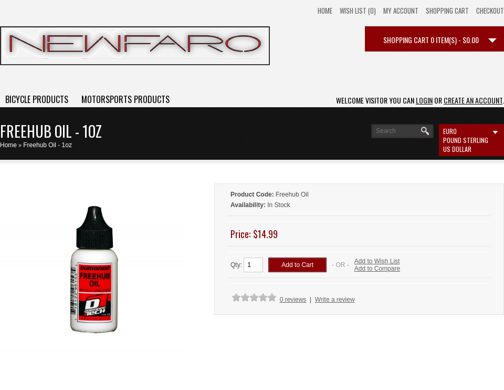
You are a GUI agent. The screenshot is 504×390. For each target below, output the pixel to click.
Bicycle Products (36, 99)
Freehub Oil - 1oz (47, 145)
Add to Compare (377, 268)
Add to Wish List (377, 261)
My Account (400, 10)
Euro (450, 131)
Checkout (490, 10)
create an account (473, 100)
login (424, 100)
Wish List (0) (358, 10)
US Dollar (457, 149)
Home (325, 10)
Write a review (335, 299)
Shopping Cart (447, 10)
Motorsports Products (125, 99)
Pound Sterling (465, 140)
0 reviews (293, 299)
